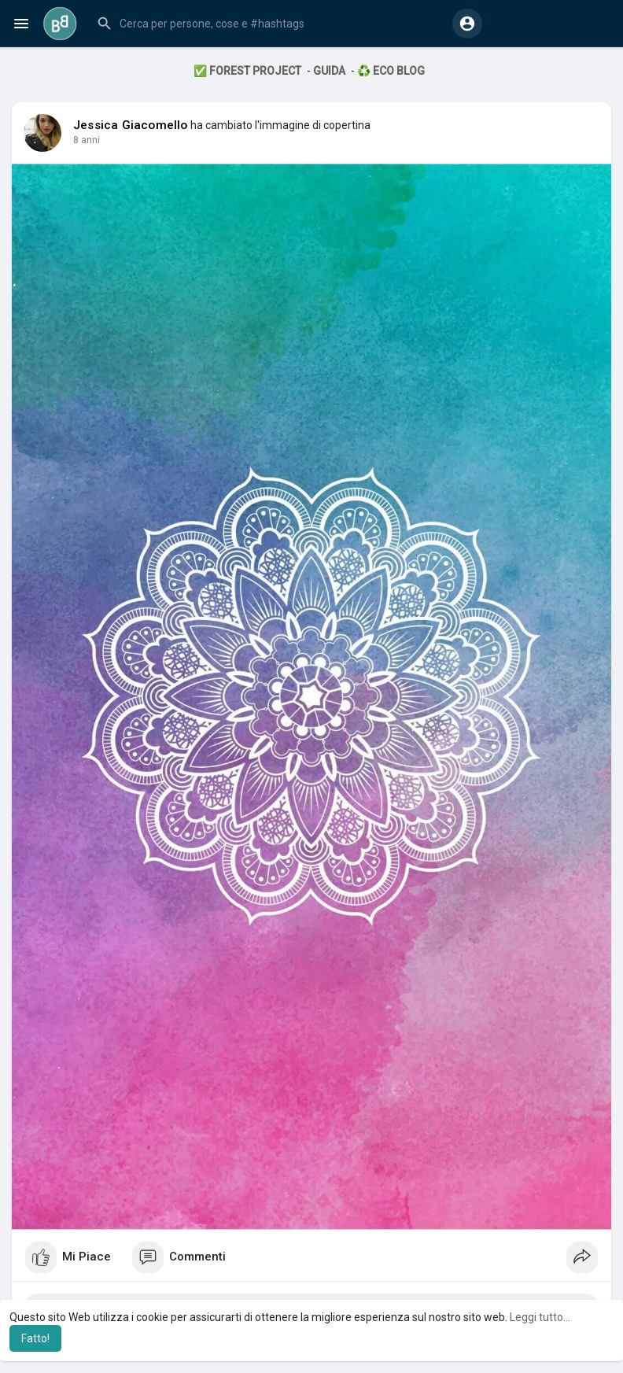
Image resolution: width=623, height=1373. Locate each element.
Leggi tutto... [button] (540, 1317)
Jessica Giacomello (130, 125)
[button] (268, 23)
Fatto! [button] (35, 1338)
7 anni (86, 140)
